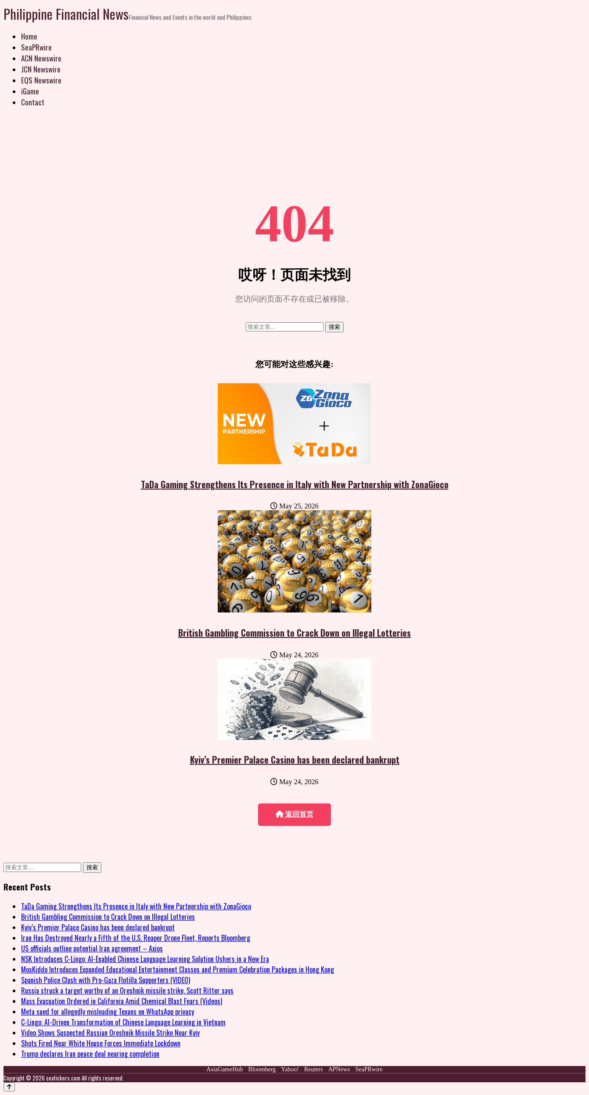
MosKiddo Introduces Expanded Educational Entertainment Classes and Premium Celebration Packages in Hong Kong (177, 969)
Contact (32, 102)
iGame (30, 91)
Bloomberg (262, 1069)
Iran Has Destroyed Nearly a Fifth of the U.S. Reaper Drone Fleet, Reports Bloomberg (135, 938)
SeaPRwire (36, 47)
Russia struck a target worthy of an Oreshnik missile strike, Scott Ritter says (127, 990)
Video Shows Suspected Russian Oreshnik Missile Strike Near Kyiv (110, 1032)
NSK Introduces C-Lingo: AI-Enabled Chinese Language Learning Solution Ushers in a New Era (145, 959)
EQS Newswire (41, 80)
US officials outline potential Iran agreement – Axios (92, 948)
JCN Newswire (41, 69)
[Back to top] (9, 1086)
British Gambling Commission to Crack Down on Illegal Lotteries (294, 632)
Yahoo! (290, 1069)
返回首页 (294, 814)
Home (29, 36)
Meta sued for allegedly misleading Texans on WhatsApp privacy (107, 1011)
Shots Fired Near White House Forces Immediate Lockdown (100, 1043)
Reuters (313, 1069)
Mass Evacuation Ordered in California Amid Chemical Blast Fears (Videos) (121, 1001)
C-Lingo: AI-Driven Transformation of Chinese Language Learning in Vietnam (123, 1022)
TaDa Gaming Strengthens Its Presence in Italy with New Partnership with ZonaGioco (295, 484)
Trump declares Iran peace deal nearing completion (90, 1053)
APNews (339, 1069)
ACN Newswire (41, 58)
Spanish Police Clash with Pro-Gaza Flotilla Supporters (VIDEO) (105, 980)
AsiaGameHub (224, 1069)
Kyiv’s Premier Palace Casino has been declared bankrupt (294, 759)
